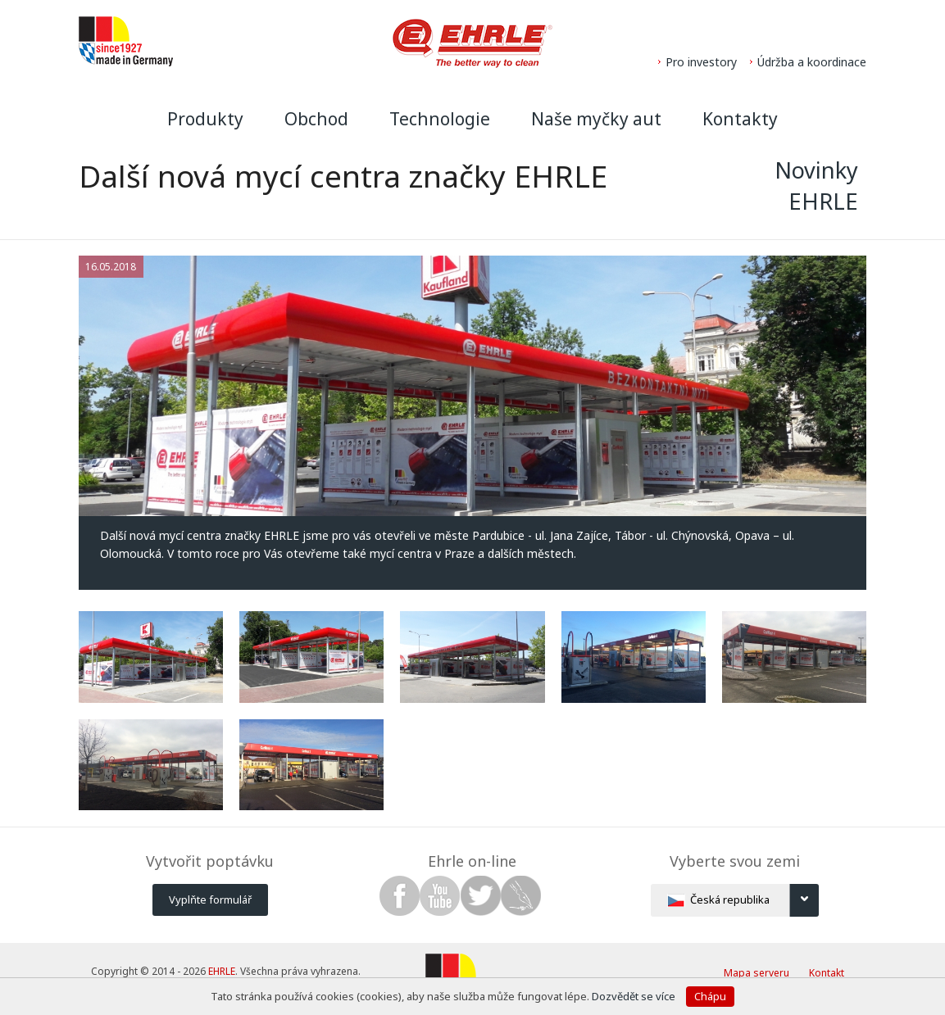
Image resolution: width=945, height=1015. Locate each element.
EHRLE (221, 971)
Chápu (710, 996)
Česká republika (743, 900)
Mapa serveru (756, 973)
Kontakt (826, 973)
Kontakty (740, 118)
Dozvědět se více (635, 996)
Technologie (439, 118)
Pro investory (701, 62)
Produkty (205, 118)
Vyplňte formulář (210, 899)
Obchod (316, 118)
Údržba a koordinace (811, 62)
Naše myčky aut (596, 118)
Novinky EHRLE (816, 185)
